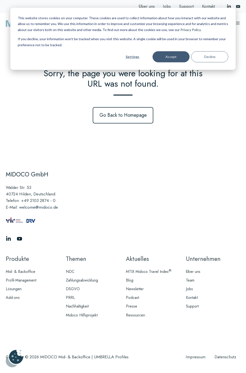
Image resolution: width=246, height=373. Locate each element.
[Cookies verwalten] (14, 358)
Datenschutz (225, 357)
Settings (132, 57)
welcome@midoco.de (38, 207)
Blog (129, 280)
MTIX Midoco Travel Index (148, 271)
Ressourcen (135, 315)
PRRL (70, 297)
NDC (70, 271)
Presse (131, 306)
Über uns (147, 6)
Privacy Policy (190, 30)
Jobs (167, 6)
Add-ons (13, 297)
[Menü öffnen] (237, 23)
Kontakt (208, 6)
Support (186, 6)
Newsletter (135, 289)
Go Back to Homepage (123, 115)
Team (190, 280)
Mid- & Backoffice (20, 271)
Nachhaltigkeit (77, 306)
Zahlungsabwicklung (82, 280)
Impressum (195, 357)
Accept (171, 57)
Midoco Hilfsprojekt (82, 315)
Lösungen (14, 289)
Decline (209, 57)
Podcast (132, 297)
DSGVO (73, 289)
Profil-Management (21, 280)
